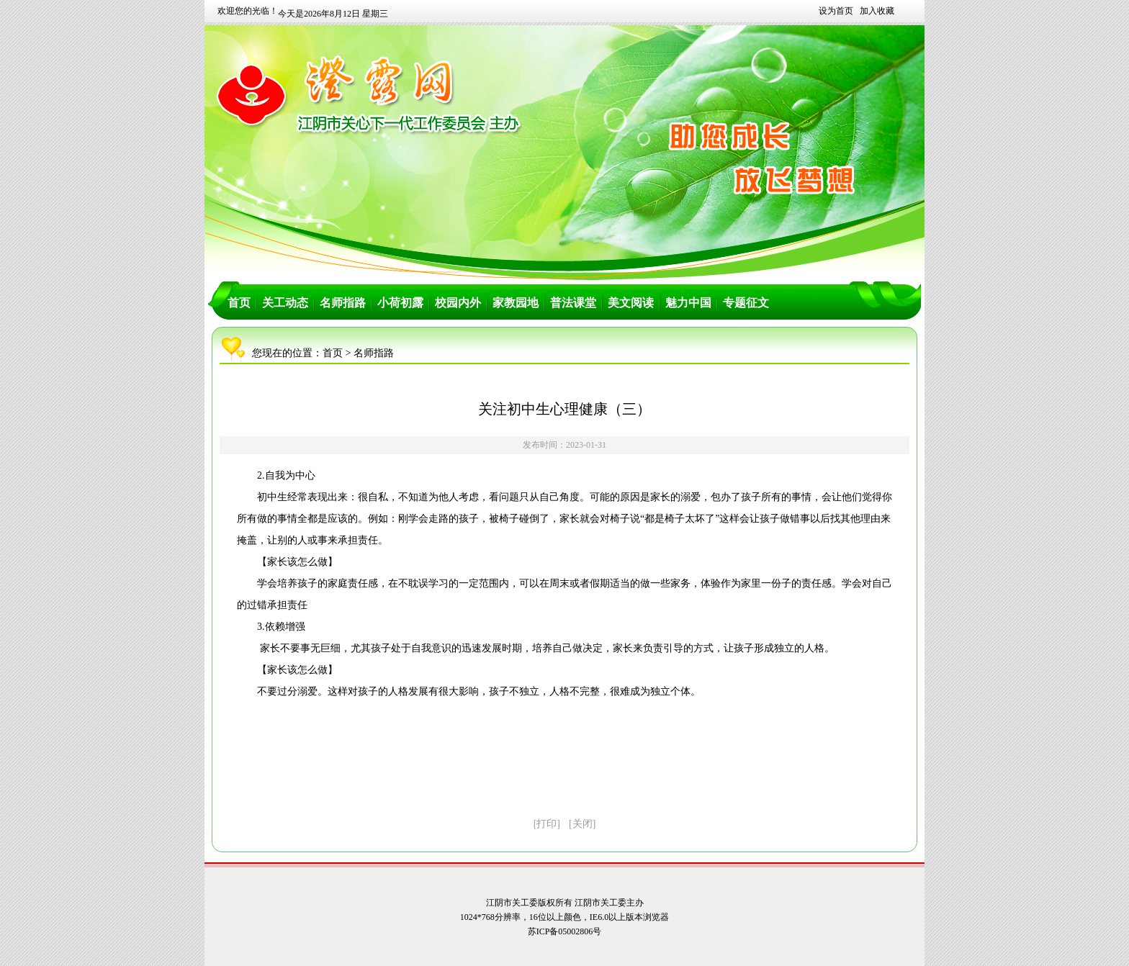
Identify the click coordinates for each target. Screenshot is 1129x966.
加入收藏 (877, 11)
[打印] (547, 823)
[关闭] (582, 823)
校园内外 (458, 303)
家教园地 (515, 303)
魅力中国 (688, 303)
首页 (239, 303)
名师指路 (343, 303)
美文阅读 (631, 303)
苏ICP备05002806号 (565, 931)
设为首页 (836, 11)
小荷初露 (400, 303)
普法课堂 (573, 303)
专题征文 (746, 303)
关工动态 (285, 303)
